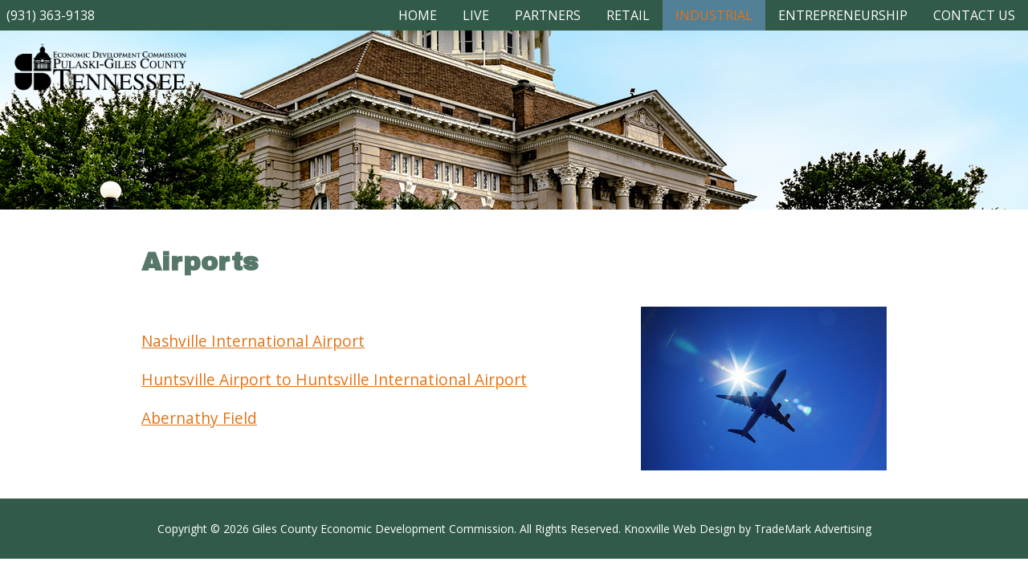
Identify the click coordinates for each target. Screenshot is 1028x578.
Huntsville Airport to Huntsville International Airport (334, 379)
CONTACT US (974, 15)
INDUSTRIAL (714, 15)
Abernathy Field (199, 418)
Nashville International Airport (253, 341)
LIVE (476, 15)
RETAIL (628, 15)
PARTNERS (548, 15)
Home (417, 15)
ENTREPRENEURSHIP (843, 15)
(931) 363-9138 (50, 15)
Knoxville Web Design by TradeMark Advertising (747, 528)
